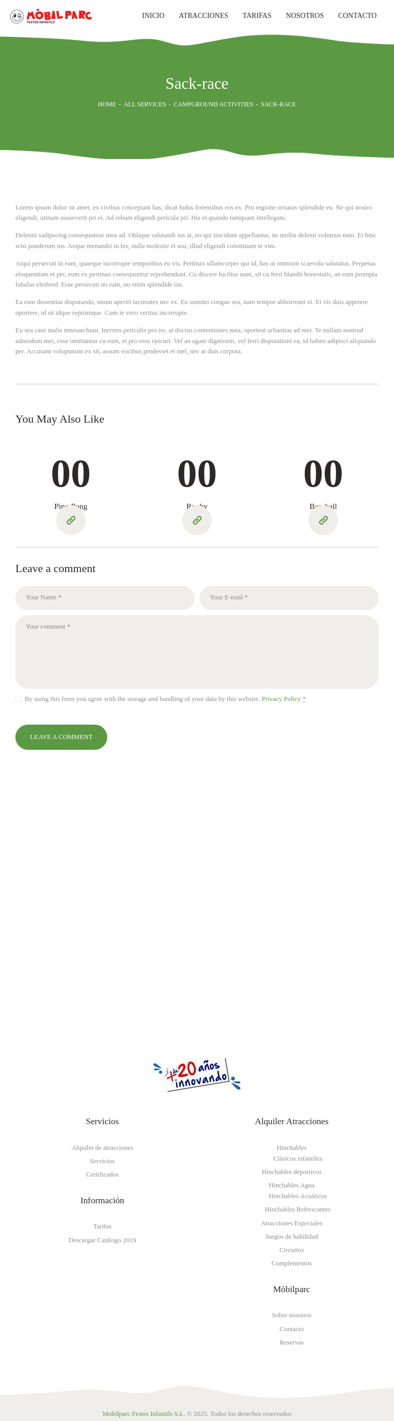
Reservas (292, 1342)
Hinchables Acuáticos (298, 1196)
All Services (145, 104)
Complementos (291, 1263)
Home (107, 104)
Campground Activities (213, 104)
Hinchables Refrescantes (297, 1209)
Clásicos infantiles (298, 1158)
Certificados (102, 1174)
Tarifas (102, 1226)
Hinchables (291, 1147)
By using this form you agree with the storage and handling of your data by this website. (165, 699)
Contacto (292, 1329)
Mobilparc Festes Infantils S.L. (144, 1413)
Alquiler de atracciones (102, 1147)
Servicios (102, 1161)
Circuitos (292, 1250)
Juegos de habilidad (291, 1236)
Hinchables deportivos (292, 1172)
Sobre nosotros (292, 1315)
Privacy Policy (280, 699)
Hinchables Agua (291, 1185)
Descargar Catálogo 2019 (102, 1240)
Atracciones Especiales (291, 1223)
